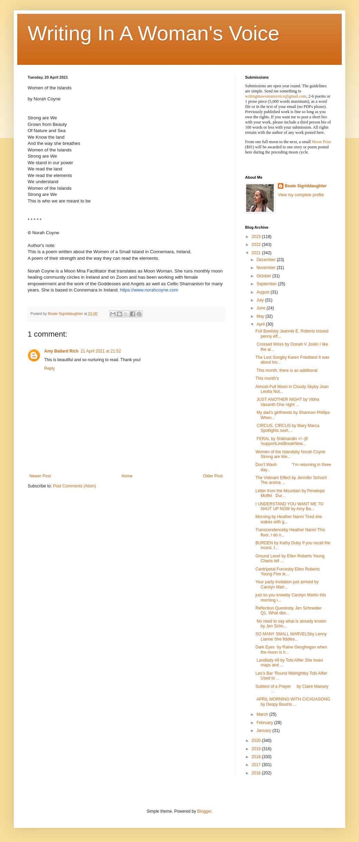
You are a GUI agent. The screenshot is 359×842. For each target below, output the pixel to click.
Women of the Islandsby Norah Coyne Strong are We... (290, 454)
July (260, 300)
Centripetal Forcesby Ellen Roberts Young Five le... (287, 571)
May (260, 316)
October (264, 276)
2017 (257, 764)
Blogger (204, 811)
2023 (257, 236)
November (266, 267)
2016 (257, 773)
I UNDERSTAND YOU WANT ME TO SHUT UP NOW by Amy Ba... (289, 506)
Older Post (213, 476)
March (262, 714)
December (266, 259)
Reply (49, 368)
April (261, 324)
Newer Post (40, 476)
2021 (257, 252)
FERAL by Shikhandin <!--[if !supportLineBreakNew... (281, 441)
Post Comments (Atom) (74, 486)
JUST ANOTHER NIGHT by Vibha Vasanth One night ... (287, 402)
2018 (257, 756)
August (263, 292)
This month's (267, 378)
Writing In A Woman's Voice (154, 33)
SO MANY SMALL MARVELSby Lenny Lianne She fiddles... (291, 636)
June (261, 308)
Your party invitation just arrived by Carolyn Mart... (287, 584)
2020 (257, 740)
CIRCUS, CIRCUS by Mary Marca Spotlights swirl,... (287, 428)
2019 (257, 748)
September (267, 283)
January (264, 730)
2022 (257, 244)
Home (127, 476)
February (265, 722)
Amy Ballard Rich (61, 351)
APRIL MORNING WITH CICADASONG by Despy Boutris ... (292, 701)
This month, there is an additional (286, 370)
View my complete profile (301, 194)
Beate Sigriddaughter (306, 186)
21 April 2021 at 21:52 (100, 351)
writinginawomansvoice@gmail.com (275, 96)
